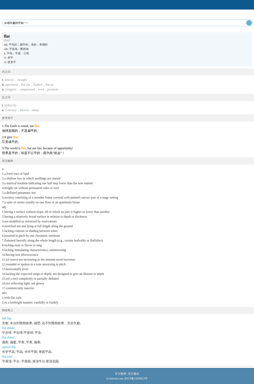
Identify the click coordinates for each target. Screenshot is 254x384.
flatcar (49, 84)
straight (22, 79)
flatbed (38, 84)
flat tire (25, 84)
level (41, 89)
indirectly (10, 105)
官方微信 (133, 373)
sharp (35, 110)
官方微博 (120, 373)
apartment (11, 84)
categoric (11, 89)
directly (9, 79)
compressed (27, 89)
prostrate (52, 89)
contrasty (11, 110)
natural (24, 110)
